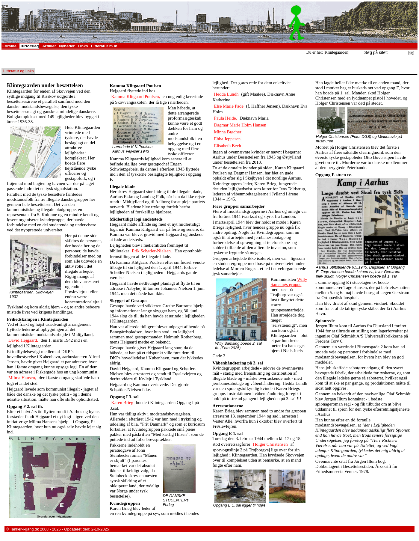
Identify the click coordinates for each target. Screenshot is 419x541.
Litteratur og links (18, 71)
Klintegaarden (336, 52)
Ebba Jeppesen (227, 138)
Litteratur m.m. (104, 46)
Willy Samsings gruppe (288, 282)
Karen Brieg (122, 402)
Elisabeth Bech (227, 145)
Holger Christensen (270, 444)
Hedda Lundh (226, 94)
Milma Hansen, (22, 377)
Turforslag (29, 46)
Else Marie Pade (228, 106)
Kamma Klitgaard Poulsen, (135, 96)
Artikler (49, 46)
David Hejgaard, (23, 340)
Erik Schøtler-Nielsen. (152, 250)
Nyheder (67, 46)
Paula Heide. (225, 118)
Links (83, 46)
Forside (9, 46)
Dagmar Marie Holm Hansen (240, 125)
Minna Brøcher (227, 131)
